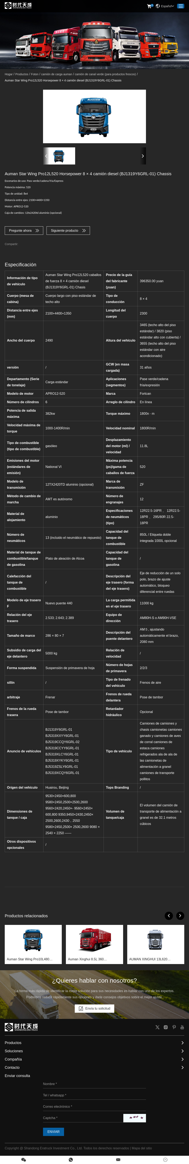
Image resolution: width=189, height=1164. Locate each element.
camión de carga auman (56, 74)
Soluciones (14, 1051)
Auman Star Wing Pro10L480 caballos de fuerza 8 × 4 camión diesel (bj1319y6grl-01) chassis (30, 960)
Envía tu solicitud (94, 1009)
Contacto (12, 1068)
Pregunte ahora (24, 230)
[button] (46, 155)
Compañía (13, 1059)
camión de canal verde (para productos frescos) (105, 74)
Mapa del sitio (142, 1148)
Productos (21, 74)
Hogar (9, 74)
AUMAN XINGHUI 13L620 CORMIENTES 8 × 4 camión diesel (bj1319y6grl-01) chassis (155, 960)
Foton (34, 74)
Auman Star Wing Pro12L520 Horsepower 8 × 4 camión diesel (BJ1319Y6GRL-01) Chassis (63, 80)
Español (165, 6)
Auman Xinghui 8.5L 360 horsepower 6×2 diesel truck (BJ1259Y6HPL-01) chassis (88, 960)
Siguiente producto (68, 230)
